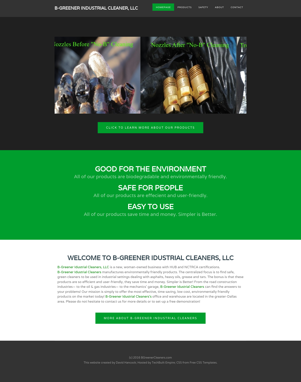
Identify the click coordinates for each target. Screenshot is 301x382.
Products (185, 7)
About (219, 7)
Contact (237, 7)
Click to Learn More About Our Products (150, 127)
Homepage (163, 7)
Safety (203, 7)
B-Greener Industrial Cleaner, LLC (96, 8)
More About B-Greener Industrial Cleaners (150, 318)
